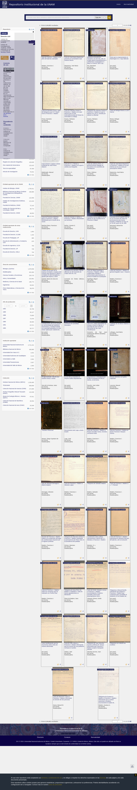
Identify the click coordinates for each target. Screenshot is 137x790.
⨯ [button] (136, 775)
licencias (103, 778)
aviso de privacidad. (55, 784)
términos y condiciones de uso (51, 778)
